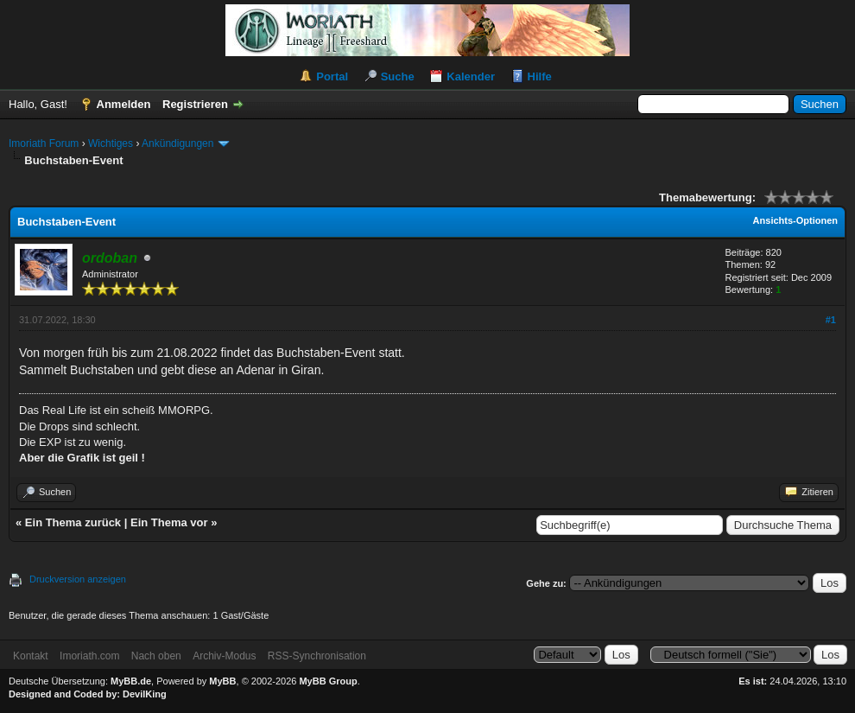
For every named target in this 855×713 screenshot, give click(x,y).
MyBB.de (131, 681)
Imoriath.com (89, 656)
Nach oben (156, 656)
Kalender (470, 76)
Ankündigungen (177, 143)
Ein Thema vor (169, 522)
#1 (831, 320)
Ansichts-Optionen (795, 220)
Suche (398, 76)
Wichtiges (110, 143)
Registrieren (195, 104)
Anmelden (124, 104)
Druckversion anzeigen (77, 579)
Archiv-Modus (224, 656)
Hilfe (540, 76)
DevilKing (145, 694)
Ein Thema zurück (73, 522)
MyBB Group (328, 681)
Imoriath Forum (44, 143)
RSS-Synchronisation (317, 656)
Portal (332, 76)
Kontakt (30, 656)
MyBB (222, 681)
